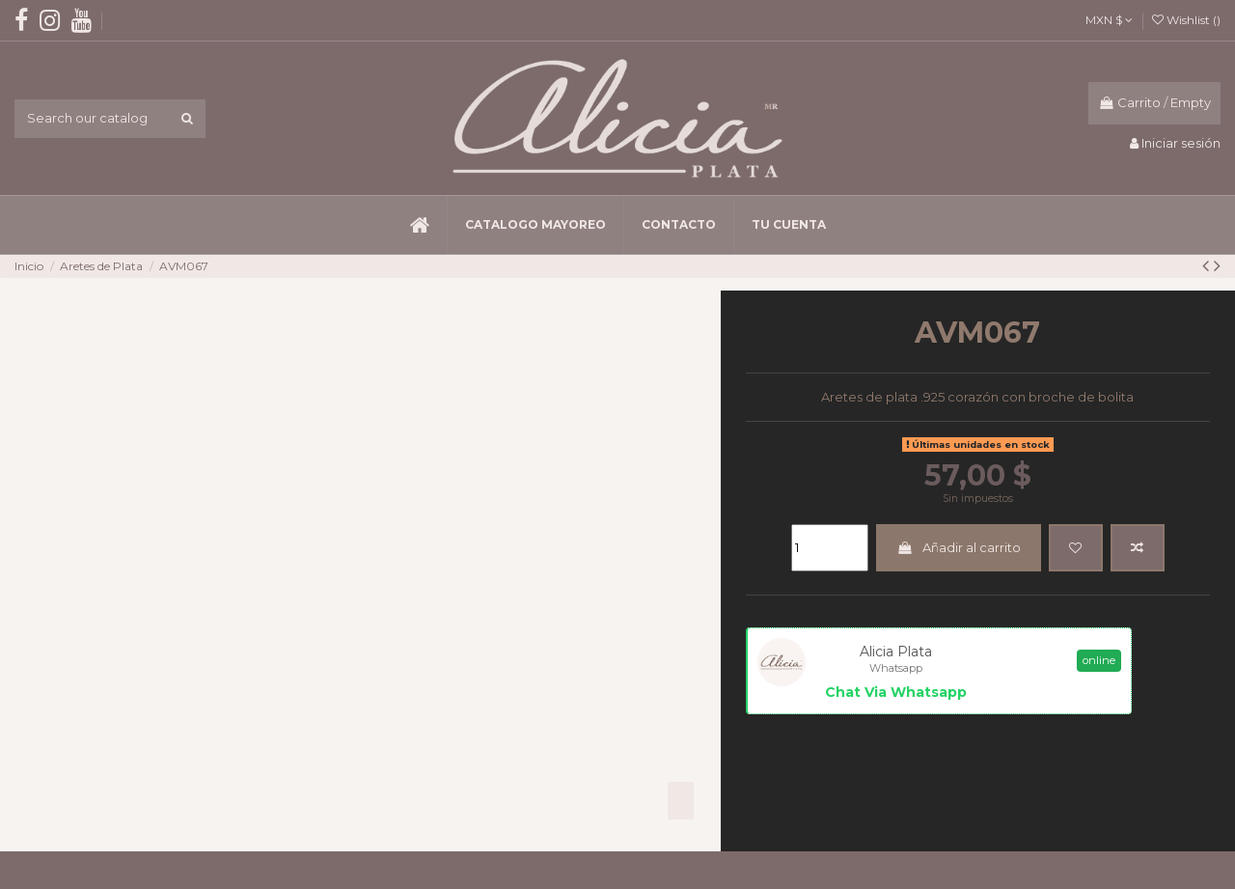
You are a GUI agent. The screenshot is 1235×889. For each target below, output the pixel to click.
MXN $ (1109, 20)
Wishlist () (1186, 20)
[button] (535, 225)
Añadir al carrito (958, 547)
